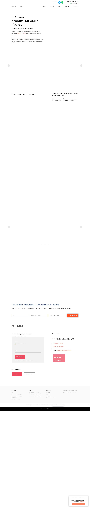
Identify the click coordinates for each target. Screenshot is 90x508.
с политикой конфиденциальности (20, 360)
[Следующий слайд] (81, 65)
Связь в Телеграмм (59, 346)
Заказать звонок (19, 356)
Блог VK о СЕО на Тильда (16, 394)
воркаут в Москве (22, 33)
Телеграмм (48, 394)
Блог (12, 392)
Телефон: (16, 341)
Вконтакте (48, 392)
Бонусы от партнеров (16, 399)
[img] (59, 2)
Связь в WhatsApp (58, 343)
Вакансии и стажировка (50, 397)
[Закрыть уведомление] (87, 497)
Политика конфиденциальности (69, 392)
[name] (28, 350)
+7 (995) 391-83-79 (72, 2)
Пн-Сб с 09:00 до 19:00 (74, 3)
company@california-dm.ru (64, 350)
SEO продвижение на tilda (34, 392)
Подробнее (82, 501)
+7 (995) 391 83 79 (63, 338)
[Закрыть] (88, 405)
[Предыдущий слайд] (9, 65)
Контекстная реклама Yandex (35, 395)
